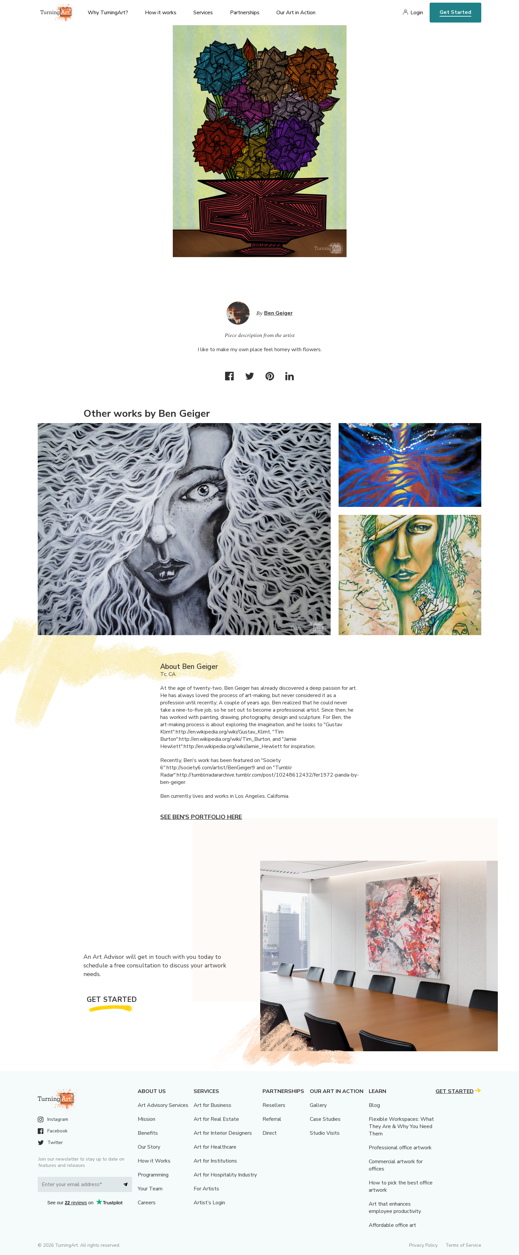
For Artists (206, 1188)
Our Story (149, 1147)
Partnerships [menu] (245, 12)
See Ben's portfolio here (201, 817)
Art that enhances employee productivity (395, 1207)
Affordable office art (392, 1225)
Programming (153, 1174)
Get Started (455, 12)
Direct (269, 1133)
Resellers (273, 1105)
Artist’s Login (209, 1202)
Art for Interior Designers (223, 1133)
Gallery (318, 1105)
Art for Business (212, 1105)
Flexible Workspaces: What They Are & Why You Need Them (401, 1126)
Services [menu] (203, 12)
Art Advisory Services (163, 1105)
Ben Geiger (278, 313)
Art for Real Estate (216, 1119)
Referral (271, 1119)
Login (416, 12)
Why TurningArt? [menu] (108, 12)
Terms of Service (463, 1245)
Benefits (148, 1133)
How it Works (154, 1161)
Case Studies (325, 1119)
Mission (146, 1119)
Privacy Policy (423, 1245)
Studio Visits (325, 1133)
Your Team (150, 1188)
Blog (374, 1105)
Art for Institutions (215, 1161)
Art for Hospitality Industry (225, 1174)
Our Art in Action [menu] (295, 12)
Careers (147, 1202)
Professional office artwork (400, 1147)
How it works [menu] (160, 12)
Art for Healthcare (215, 1147)
